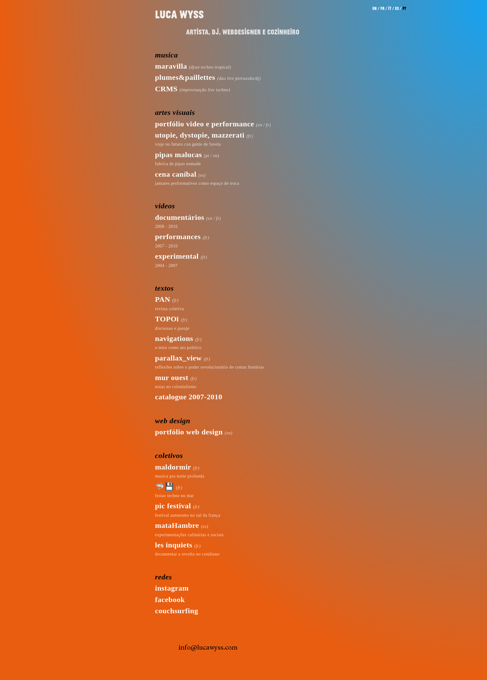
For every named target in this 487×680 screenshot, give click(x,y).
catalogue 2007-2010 (188, 397)
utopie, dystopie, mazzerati (199, 135)
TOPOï (167, 319)
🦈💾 (164, 487)
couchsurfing (176, 611)
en (374, 8)
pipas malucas (178, 155)
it (389, 8)
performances (178, 237)
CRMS (166, 89)
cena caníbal (175, 174)
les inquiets (173, 545)
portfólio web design (189, 432)
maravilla (171, 66)
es (397, 8)
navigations (174, 338)
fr (382, 8)
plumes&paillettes (185, 77)
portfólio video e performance (204, 124)
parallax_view (178, 358)
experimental (177, 256)
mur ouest (171, 378)
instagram (172, 588)
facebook (170, 600)
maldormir (173, 467)
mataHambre (177, 525)
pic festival (173, 506)
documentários (179, 217)
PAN (162, 299)
